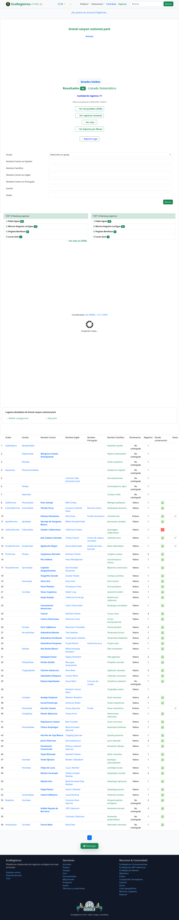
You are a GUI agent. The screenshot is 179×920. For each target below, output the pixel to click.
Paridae (25, 627)
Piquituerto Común (50, 721)
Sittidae (25, 648)
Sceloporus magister (116, 470)
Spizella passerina (115, 735)
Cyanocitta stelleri (115, 592)
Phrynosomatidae (30, 470)
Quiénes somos (13, 872)
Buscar (168, 4)
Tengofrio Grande (49, 575)
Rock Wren (70, 670)
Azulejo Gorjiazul (49, 697)
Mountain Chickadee (75, 627)
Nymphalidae (28, 445)
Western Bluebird (73, 697)
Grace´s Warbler (73, 789)
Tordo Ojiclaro (47, 759)
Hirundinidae (28, 632)
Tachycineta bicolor (115, 632)
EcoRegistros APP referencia (132, 867)
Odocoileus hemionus (116, 824)
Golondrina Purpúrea (51, 643)
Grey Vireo (70, 581)
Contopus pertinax (115, 575)
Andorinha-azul (94, 643)
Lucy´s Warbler (72, 767)
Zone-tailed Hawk (73, 546)
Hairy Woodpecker (74, 559)
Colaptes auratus (114, 554)
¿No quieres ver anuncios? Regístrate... (89, 12)
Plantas (66, 867)
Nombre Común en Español (19, 161)
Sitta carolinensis (114, 648)
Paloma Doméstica (50, 516)
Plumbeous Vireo (73, 586)
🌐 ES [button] (60, 4)
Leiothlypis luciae (114, 767)
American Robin (72, 702)
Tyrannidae (27, 567)
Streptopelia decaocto (117, 508)
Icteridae (26, 759)
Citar (8, 878)
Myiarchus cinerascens (117, 567)
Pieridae (26, 462)
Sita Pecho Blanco (49, 648)
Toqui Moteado (48, 754)
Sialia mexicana (114, 697)
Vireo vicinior (113, 581)
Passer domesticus (115, 708)
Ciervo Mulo (46, 824)
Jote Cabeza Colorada (51, 537)
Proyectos (67, 882)
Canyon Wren (71, 675)
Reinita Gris (46, 781)
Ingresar (122, 4)
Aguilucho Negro (49, 546)
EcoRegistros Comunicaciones (133, 864)
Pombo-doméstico (95, 516)
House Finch (71, 713)
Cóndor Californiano (51, 529)
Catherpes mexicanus (116, 675)
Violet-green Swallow (75, 638)
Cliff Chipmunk (72, 808)
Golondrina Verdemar (51, 638)
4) (14, 236)
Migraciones (68, 879)
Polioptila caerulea (115, 662)
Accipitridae (27, 546)
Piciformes (10, 554)
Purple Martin (71, 643)
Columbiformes (12, 508)
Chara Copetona (49, 592)
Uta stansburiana (115, 478)
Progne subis (113, 643)
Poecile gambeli (114, 627)
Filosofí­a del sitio (14, 875)
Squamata (10, 470)
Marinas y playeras (128, 891)
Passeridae (27, 708)
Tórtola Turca (47, 508)
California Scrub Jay (74, 597)
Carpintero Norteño (50, 554)
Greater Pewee (72, 575)
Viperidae (26, 494)
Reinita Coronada (49, 773)
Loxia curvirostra (114, 721)
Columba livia (113, 516)
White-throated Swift (75, 521)
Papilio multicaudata (116, 453)
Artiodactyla (11, 824)
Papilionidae (27, 453)
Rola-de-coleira (94, 508)
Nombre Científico (14, 168)
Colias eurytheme (115, 462)
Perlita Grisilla (48, 662)
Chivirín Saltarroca (50, 670)
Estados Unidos (90, 81)
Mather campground (18, 418)
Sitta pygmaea (113, 656)
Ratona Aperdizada (50, 681)
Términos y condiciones (74, 888)
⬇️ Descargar (89, 846)
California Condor (73, 529)
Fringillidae (27, 713)
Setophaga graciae (115, 789)
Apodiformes (11, 521)
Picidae (25, 554)
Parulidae (26, 767)
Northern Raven (73, 613)
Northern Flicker (73, 554)
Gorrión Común (48, 708)
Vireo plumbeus (114, 586)
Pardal (90, 708)
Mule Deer (70, 824)
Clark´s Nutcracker (74, 605)
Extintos (123, 882)
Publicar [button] (84, 4)
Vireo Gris (45, 581)
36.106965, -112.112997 (96, 314)
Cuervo (44, 613)
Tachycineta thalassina (117, 638)
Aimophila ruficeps (115, 746)
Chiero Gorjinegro (49, 727)
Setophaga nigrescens (117, 781)
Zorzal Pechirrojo (49, 702)
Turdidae (26, 697)
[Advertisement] (89, 59)
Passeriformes (12, 567)
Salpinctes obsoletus (116, 670)
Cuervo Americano (50, 619)
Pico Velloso (46, 559)
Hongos (66, 870)
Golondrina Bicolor (50, 632)
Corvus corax (113, 613)
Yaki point (52, 418)
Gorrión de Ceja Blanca (52, 735)
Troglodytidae (28, 670)
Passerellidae (28, 727)
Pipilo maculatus (114, 754)
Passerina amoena (115, 794)
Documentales (69, 876)
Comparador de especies (131, 879)
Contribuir (111, 4)
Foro (65, 873)
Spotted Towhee (73, 754)
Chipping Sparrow (73, 735)
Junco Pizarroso (48, 740)
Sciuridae (26, 800)
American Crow (72, 619)
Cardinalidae (28, 794)
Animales (67, 864)
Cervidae (26, 824)
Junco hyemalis (114, 740)
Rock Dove (70, 516)
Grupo (9, 154)
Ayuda (66, 885)
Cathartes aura (114, 537)
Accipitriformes (12, 546)
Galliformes (10, 502)
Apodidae (26, 521)
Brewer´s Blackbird (74, 759)
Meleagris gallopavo (116, 502)
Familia (9, 188)
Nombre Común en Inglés (18, 175)
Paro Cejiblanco (48, 627)
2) (21, 226)
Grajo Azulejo (47, 597)
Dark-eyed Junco (73, 740)
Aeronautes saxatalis (116, 521)
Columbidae (27, 508)
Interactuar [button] (97, 4)
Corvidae (26, 592)
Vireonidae (27, 581)
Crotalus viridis (114, 494)
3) (17, 231)
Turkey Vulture (72, 537)
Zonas (122, 885)
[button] (89, 108)
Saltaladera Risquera (51, 675)
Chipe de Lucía (48, 767)
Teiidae (25, 486)
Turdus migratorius (115, 702)
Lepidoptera (11, 445)
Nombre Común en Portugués (20, 181)
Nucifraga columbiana (117, 605)
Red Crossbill (71, 721)
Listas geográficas (127, 888)
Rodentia (9, 800)
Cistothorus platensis (116, 681)
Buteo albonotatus (115, 546)
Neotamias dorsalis (115, 808)
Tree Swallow (71, 632)
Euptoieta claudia (115, 445)
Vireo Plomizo (47, 586)
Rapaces (123, 894)
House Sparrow (72, 708)
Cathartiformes (12, 529)
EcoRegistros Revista (129, 870)
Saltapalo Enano (49, 656)
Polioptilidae (28, 662)
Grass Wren (70, 681)
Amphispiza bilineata (116, 727)
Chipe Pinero (47, 789)
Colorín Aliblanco (49, 794)
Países (122, 876)
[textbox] (111, 161)
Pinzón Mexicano (49, 713)
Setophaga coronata (116, 773)
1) (15, 221)
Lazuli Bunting (72, 794)
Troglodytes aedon (115, 689)
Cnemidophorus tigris (116, 486)
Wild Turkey (70, 502)
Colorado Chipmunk (74, 816)
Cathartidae (27, 529)
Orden (9, 195)
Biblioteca (124, 873)
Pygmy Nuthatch (73, 656)
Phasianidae (27, 502)
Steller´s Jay (70, 592)
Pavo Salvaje (47, 502)
